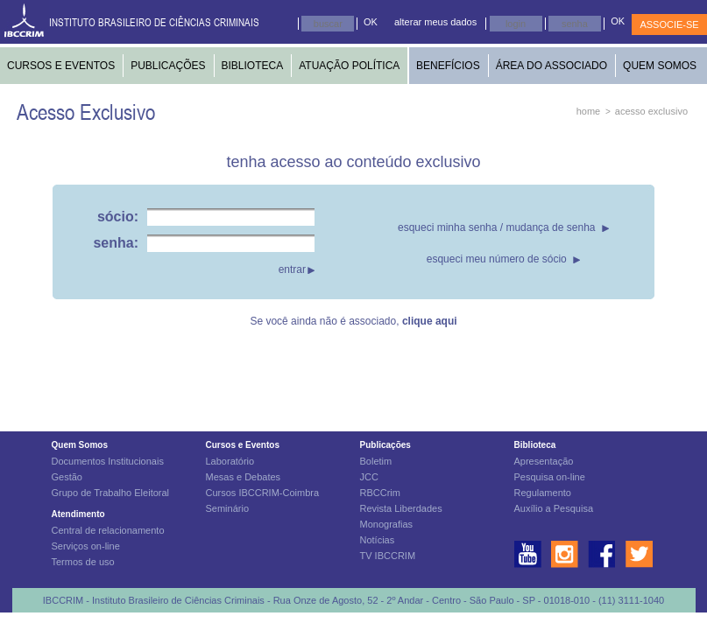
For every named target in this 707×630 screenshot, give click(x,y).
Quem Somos (80, 445)
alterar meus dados (435, 22)
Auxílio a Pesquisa (554, 508)
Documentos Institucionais (108, 461)
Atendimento (78, 514)
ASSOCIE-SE (669, 24)
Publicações (385, 445)
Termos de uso (83, 561)
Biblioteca (535, 445)
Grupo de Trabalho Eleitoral (111, 492)
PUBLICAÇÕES (168, 66)
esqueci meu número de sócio (497, 259)
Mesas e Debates (243, 477)
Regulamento (542, 492)
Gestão (67, 477)
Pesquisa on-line (549, 477)
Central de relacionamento (108, 530)
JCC (369, 477)
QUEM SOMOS (659, 66)
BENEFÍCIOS (448, 66)
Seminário (228, 508)
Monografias (387, 524)
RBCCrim (380, 492)
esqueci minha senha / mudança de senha (497, 227)
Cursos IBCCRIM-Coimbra (263, 492)
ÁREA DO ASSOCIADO (551, 66)
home (588, 111)
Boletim (376, 461)
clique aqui (429, 321)
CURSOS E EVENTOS (61, 66)
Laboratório (230, 461)
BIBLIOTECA (253, 66)
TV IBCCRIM (388, 555)
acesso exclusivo (651, 111)
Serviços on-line (86, 546)
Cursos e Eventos (242, 445)
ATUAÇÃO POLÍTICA (349, 66)
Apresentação (544, 461)
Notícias (377, 540)
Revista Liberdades (401, 508)
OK (371, 22)
